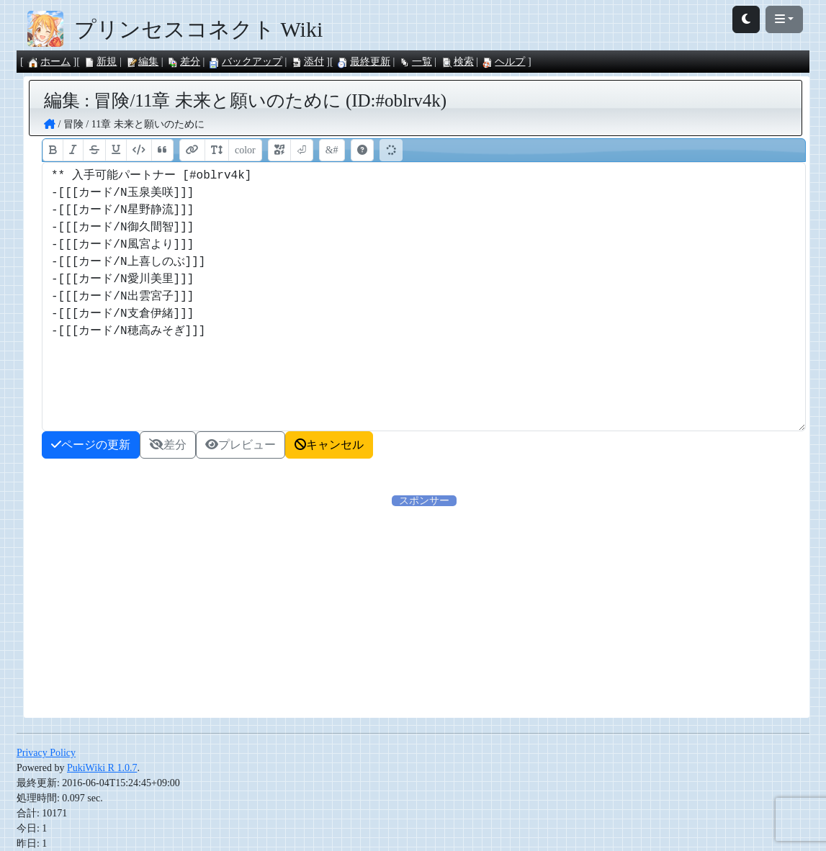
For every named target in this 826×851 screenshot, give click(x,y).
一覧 (415, 61)
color (245, 150)
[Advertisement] (424, 609)
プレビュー (240, 444)
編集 (141, 61)
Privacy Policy (46, 752)
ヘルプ (503, 61)
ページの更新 (90, 444)
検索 (457, 61)
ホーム (49, 61)
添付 (307, 61)
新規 (100, 61)
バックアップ (245, 61)
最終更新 (363, 61)
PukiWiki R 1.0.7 (102, 767)
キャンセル (329, 444)
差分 (183, 61)
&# (332, 150)
